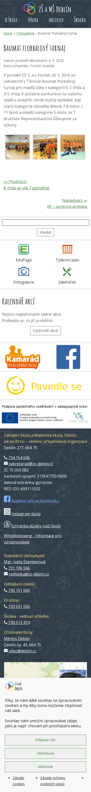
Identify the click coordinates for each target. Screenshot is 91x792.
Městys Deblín (17, 638)
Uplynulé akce (45, 330)
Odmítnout (45, 753)
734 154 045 (17, 457)
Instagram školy (22, 513)
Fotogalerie (25, 33)
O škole (11, 20)
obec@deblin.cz (20, 651)
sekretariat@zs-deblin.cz (28, 463)
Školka (80, 20)
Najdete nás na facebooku (31, 500)
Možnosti (45, 767)
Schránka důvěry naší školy (32, 526)
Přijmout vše (45, 740)
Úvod (8, 33)
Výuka (33, 20)
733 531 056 (17, 606)
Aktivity (56, 20)
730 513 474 (17, 622)
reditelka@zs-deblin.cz (26, 574)
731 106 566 (17, 568)
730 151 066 (17, 590)
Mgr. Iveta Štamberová (24, 561)
